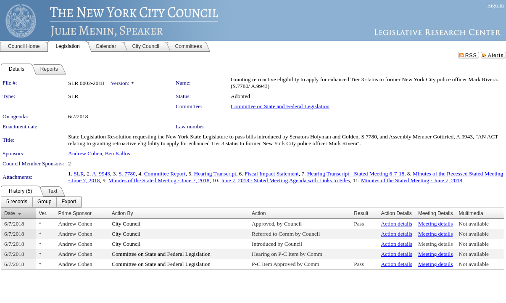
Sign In (496, 5)
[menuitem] (16, 202)
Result (361, 213)
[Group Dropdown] (44, 202)
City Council (126, 224)
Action (259, 213)
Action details (396, 224)
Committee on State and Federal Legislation (280, 106)
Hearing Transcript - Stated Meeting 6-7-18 (355, 173)
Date (9, 213)
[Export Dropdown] (68, 202)
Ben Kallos (117, 153)
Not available (474, 224)
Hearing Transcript (215, 173)
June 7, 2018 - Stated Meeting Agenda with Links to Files (285, 180)
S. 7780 (127, 173)
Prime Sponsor (75, 213)
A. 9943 (101, 173)
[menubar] (41, 202)
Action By (122, 213)
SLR (79, 173)
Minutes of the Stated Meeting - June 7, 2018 (159, 180)
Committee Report (165, 173)
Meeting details (435, 224)
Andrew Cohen (85, 153)
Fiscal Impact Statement (272, 173)
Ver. (43, 213)
